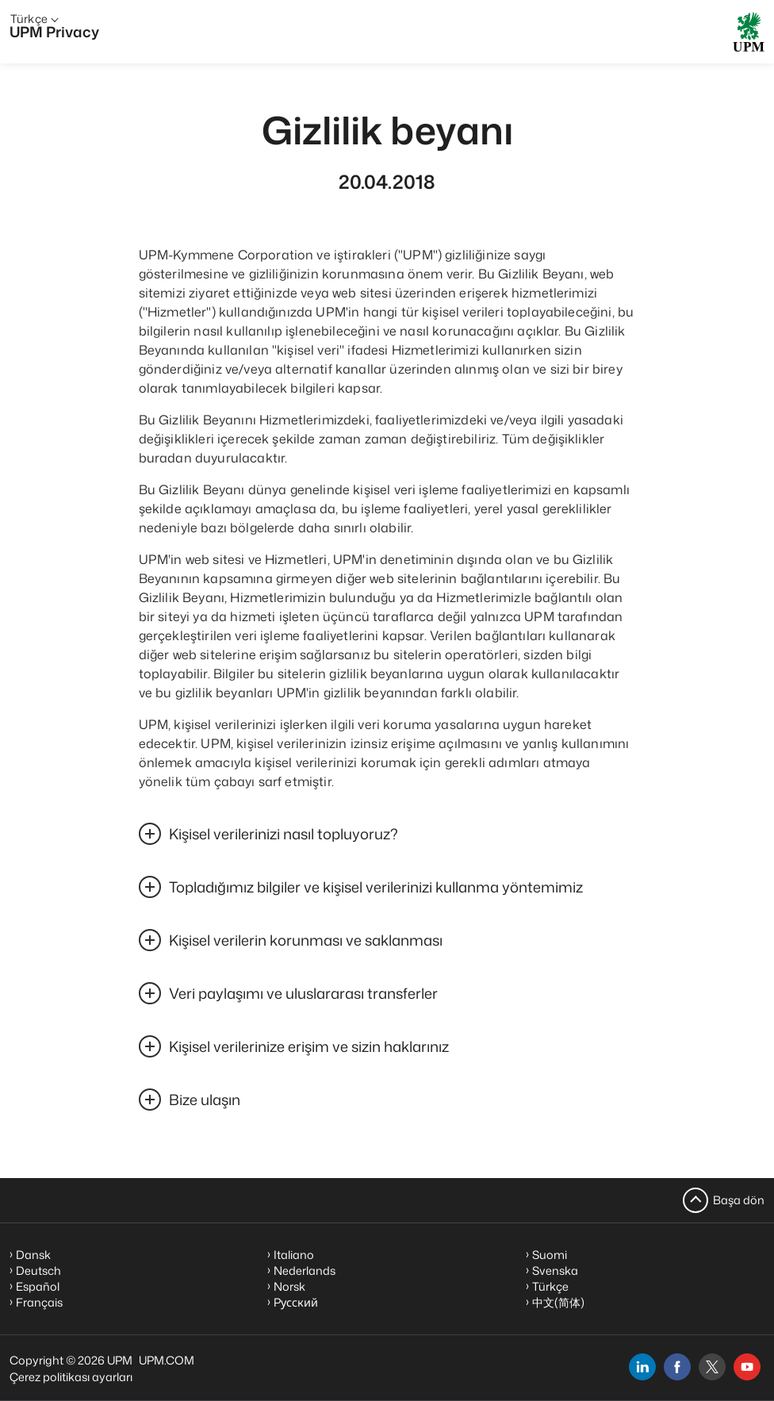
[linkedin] (642, 1366)
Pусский (296, 1302)
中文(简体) (558, 1302)
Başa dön (738, 1200)
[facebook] (677, 1366)
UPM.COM (166, 1360)
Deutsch (38, 1270)
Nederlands (304, 1270)
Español (37, 1286)
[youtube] (747, 1366)
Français (39, 1302)
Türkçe (550, 1286)
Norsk (289, 1286)
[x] (712, 1366)
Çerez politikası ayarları (71, 1376)
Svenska (555, 1270)
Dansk (33, 1254)
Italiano (294, 1254)
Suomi (549, 1254)
